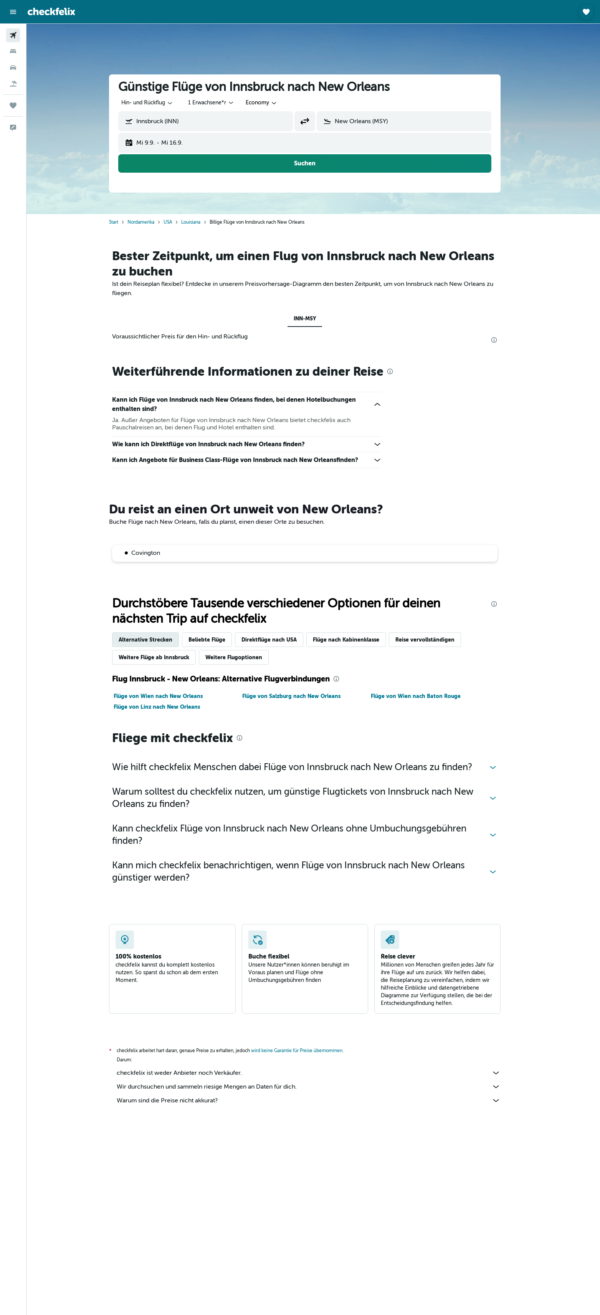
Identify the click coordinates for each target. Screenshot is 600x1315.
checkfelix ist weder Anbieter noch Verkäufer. (317, 1072)
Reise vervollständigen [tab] (433, 640)
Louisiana (199, 222)
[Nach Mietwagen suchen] (13, 67)
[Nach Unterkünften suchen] (13, 51)
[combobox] (156, 103)
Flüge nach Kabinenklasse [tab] (354, 640)
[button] (13, 11)
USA (176, 222)
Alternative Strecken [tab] (154, 640)
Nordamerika (149, 222)
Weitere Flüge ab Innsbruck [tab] (162, 657)
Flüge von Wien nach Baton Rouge (424, 696)
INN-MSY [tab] (313, 318)
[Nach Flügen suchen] (13, 35)
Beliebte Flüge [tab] (215, 640)
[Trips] (13, 105)
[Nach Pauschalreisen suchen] (13, 83)
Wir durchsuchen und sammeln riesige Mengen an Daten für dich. (317, 1086)
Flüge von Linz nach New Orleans (165, 707)
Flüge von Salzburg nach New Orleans (300, 696)
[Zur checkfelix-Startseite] (51, 11)
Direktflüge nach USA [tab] (277, 640)
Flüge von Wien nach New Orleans (166, 696)
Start (122, 222)
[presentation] (502, 340)
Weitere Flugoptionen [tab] (242, 657)
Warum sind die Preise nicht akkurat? (317, 1100)
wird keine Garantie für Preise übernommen (305, 1050)
